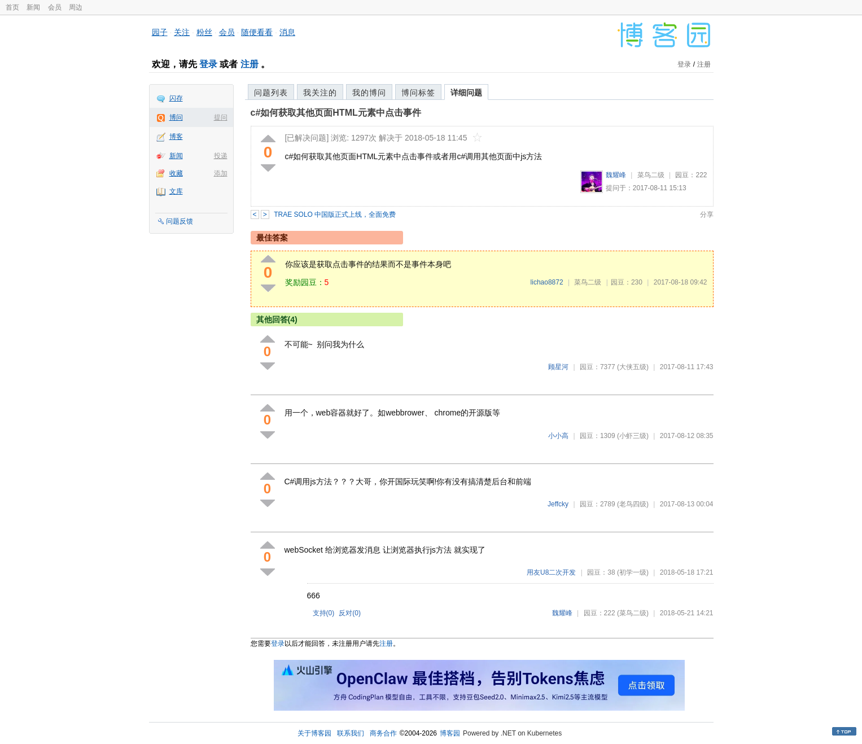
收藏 (176, 173)
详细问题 (466, 92)
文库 (176, 191)
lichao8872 (547, 282)
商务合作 (383, 733)
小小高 (558, 436)
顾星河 (558, 367)
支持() (324, 613)
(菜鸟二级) (633, 613)
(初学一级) (633, 572)
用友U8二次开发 (551, 572)
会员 (55, 7)
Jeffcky (558, 504)
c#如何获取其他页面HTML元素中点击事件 (336, 112)
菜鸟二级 (650, 175)
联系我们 (350, 733)
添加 (220, 173)
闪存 (176, 98)
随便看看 (257, 32)
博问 (176, 117)
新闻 (33, 7)
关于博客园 (314, 733)
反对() (350, 613)
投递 (220, 156)
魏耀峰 (616, 175)
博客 (176, 137)
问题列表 (271, 92)
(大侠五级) (633, 367)
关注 (182, 32)
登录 (208, 64)
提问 (220, 117)
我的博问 (369, 92)
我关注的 (320, 92)
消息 (287, 32)
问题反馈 (179, 221)
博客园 (450, 733)
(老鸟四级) (633, 504)
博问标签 (418, 92)
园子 (160, 32)
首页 (12, 7)
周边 (75, 7)
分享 (707, 214)
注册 (249, 64)
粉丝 (204, 32)
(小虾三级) (633, 436)
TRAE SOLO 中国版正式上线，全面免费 (335, 214)
